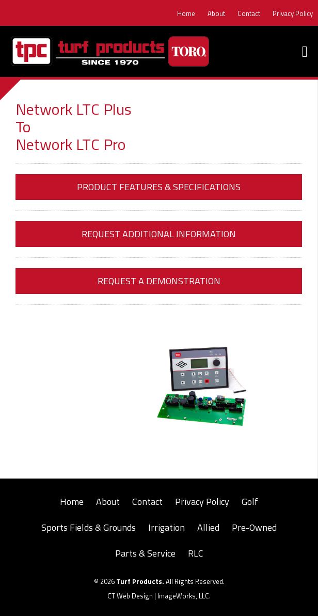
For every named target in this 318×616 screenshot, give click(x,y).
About (216, 13)
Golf (250, 502)
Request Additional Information (159, 234)
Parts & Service (145, 553)
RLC (195, 553)
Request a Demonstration (159, 281)
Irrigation (166, 527)
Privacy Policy (293, 13)
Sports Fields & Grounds (88, 527)
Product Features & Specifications (159, 187)
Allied (208, 527)
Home (186, 13)
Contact (248, 13)
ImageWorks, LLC (183, 596)
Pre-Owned (254, 527)
